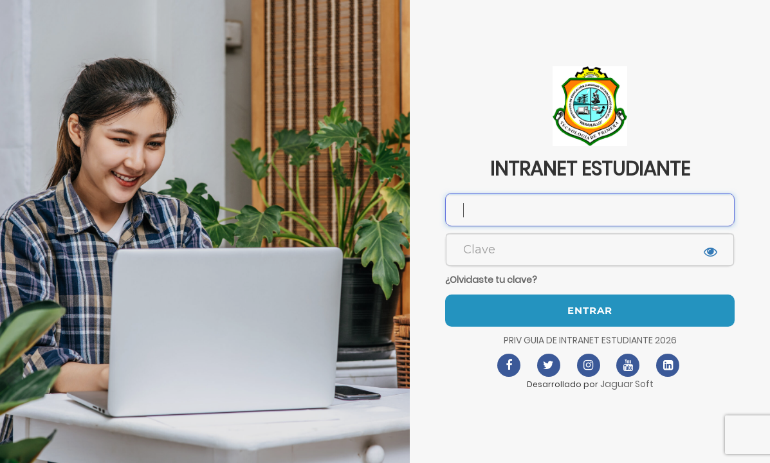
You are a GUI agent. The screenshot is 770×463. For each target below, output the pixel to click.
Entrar (589, 310)
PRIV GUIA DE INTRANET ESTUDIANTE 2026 (590, 340)
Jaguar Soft (627, 383)
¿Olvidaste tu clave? (491, 279)
